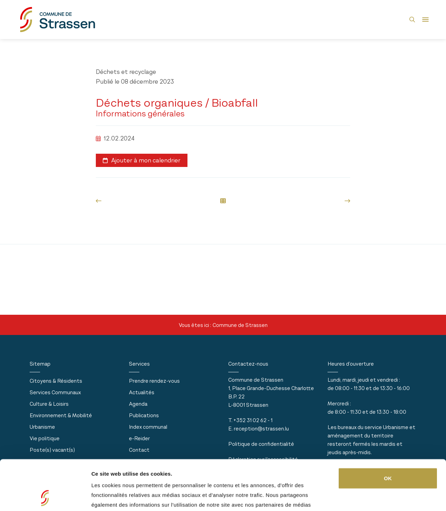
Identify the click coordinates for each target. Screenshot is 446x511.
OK (388, 431)
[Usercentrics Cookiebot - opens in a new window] (45, 497)
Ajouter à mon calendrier (141, 160)
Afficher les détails (114, 497)
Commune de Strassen (240, 325)
